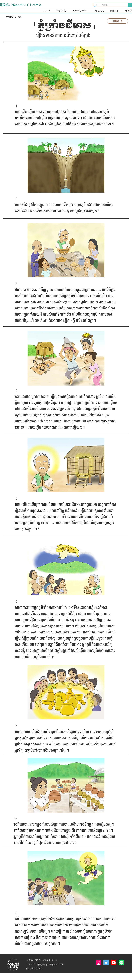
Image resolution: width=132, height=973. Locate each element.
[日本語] (117, 21)
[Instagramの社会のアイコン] (98, 962)
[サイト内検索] (109, 5)
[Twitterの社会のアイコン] (106, 962)
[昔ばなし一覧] (13, 16)
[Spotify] (121, 962)
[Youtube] (113, 962)
